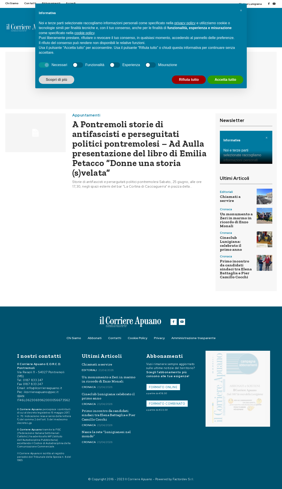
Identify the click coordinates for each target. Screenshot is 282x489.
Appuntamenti (86, 115)
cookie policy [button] (84, 33)
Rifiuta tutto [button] (189, 79)
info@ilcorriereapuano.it (44, 388)
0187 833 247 (33, 380)
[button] (241, 10)
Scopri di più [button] (56, 79)
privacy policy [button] (184, 23)
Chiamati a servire (230, 198)
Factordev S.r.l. (183, 479)
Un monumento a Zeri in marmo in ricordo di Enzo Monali (236, 220)
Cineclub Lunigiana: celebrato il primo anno (231, 243)
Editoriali (226, 191)
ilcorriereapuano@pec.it (41, 392)
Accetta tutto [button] (225, 79)
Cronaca (226, 209)
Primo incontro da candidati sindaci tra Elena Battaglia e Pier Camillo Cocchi (236, 269)
